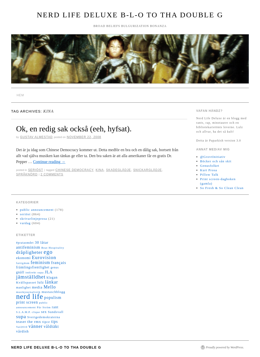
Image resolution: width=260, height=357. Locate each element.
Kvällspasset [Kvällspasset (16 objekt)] (26, 282)
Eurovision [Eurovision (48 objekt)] (44, 257)
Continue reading (49, 162)
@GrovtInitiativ (213, 157)
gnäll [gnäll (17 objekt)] (20, 272)
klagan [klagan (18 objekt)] (52, 277)
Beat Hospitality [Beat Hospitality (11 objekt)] (52, 247)
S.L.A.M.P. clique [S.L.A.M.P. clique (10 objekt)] (28, 312)
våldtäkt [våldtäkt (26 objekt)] (51, 326)
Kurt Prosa (208, 170)
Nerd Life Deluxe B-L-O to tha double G (130, 15)
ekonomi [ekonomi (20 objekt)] (23, 258)
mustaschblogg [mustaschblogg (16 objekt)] (53, 292)
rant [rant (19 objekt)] (55, 307)
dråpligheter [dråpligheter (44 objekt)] (29, 252)
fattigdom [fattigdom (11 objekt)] (22, 263)
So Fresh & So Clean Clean (222, 188)
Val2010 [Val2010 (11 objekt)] (21, 326)
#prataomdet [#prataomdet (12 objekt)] (25, 242)
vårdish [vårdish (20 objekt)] (22, 331)
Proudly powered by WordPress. (225, 347)
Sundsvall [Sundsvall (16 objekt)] (55, 312)
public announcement (37, 210)
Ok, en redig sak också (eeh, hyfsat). (74, 128)
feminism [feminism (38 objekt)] (40, 262)
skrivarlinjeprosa (33, 218)
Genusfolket (209, 165)
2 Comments (52, 174)
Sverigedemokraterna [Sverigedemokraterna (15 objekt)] (43, 317)
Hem (20, 95)
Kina (100, 170)
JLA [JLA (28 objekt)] (49, 272)
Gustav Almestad (36, 137)
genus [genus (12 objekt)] (55, 267)
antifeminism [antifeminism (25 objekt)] (28, 247)
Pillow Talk (209, 174)
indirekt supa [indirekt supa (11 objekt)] (35, 272)
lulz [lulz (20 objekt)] (40, 282)
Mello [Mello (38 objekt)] (50, 287)
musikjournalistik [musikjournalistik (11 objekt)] (28, 291)
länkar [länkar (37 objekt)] (51, 282)
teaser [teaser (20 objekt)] (21, 322)
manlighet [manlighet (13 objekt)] (23, 287)
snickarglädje (147, 170)
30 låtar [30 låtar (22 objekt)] (42, 242)
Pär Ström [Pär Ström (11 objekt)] (44, 307)
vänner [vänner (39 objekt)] (35, 326)
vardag (25, 223)
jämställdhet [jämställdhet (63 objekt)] (31, 277)
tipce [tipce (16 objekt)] (46, 322)
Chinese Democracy (74, 170)
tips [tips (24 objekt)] (54, 321)
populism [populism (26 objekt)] (52, 297)
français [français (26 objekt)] (58, 263)
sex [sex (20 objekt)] (44, 312)
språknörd (27, 174)
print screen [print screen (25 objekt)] (27, 302)
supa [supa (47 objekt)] (21, 316)
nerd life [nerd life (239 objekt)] (29, 296)
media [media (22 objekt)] (37, 287)
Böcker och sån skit (216, 161)
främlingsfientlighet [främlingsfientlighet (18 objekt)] (33, 267)
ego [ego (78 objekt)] (48, 252)
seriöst (35, 170)
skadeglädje (118, 170)
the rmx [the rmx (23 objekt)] (34, 321)
